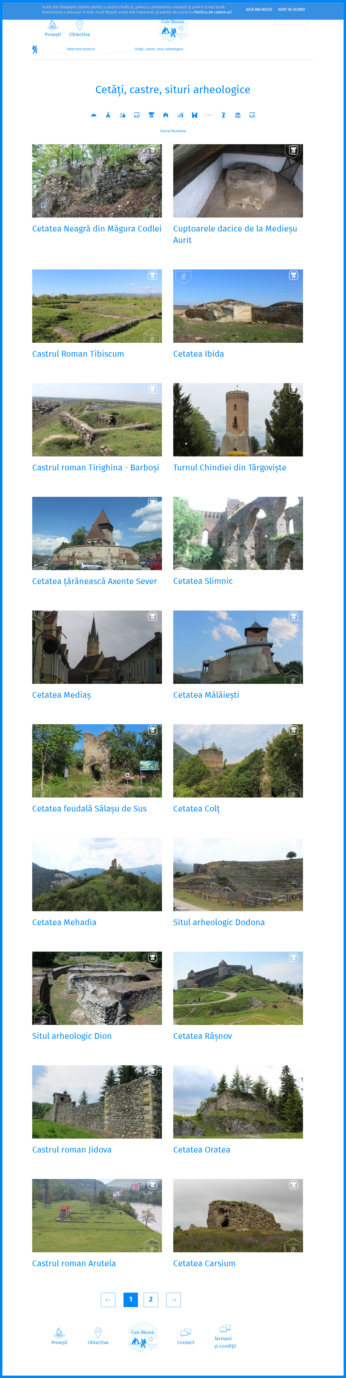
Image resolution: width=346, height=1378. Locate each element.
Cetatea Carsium (204, 1264)
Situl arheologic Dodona (219, 923)
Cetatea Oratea (201, 1150)
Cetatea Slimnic (203, 581)
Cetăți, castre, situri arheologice (158, 49)
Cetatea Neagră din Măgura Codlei (97, 229)
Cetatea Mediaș (61, 695)
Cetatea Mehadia (64, 923)
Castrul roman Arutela (74, 1264)
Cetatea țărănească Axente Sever (94, 582)
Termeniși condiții (225, 1342)
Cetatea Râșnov (202, 1036)
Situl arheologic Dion (72, 1036)
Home (35, 49)
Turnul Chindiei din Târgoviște (229, 468)
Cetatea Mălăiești (206, 695)
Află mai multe (259, 10)
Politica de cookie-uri (213, 12)
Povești (53, 34)
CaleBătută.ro (173, 27)
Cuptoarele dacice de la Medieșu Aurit (235, 235)
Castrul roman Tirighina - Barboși (95, 468)
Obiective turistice (81, 49)
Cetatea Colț (196, 809)
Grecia (165, 131)
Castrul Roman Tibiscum (78, 354)
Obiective (79, 34)
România (178, 131)
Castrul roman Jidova (72, 1150)
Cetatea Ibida (198, 354)
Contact (185, 1343)
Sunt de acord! (291, 10)
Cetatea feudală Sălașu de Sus (89, 809)
